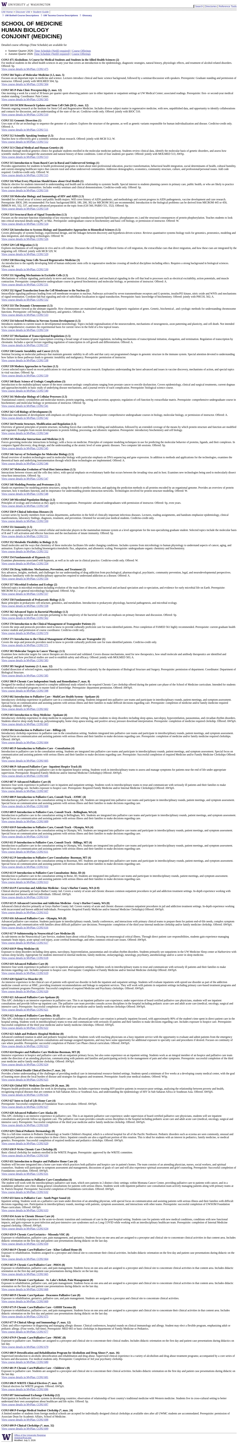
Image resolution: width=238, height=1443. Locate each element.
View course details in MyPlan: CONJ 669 (24, 1301)
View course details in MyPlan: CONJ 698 (24, 1419)
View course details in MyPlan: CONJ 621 (24, 1009)
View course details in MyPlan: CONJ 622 (24, 1027)
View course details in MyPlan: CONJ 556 (24, 578)
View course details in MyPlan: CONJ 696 (24, 1389)
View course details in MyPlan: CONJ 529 (24, 254)
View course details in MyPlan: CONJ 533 (24, 314)
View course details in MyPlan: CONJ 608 (24, 806)
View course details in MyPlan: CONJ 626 (24, 1094)
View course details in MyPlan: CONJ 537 (24, 345)
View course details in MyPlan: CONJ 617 (24, 942)
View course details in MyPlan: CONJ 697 (24, 1404)
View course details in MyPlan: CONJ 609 (24, 821)
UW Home (7, 12)
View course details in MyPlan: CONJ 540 (24, 390)
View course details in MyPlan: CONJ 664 (24, 1258)
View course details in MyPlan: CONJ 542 (24, 418)
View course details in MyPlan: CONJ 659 (24, 1243)
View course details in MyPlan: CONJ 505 (24, 99)
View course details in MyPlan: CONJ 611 (24, 851)
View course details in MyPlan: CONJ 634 (24, 1228)
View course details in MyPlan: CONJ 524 (24, 223)
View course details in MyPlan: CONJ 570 (24, 633)
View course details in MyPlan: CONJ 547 (24, 478)
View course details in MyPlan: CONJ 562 (24, 618)
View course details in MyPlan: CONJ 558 (24, 605)
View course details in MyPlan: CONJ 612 (24, 866)
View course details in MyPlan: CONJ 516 (24, 190)
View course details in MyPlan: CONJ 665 (24, 1274)
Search (199, 6)
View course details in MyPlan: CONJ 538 (24, 360)
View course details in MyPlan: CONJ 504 (24, 84)
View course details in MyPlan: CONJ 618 (24, 957)
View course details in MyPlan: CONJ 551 (24, 536)
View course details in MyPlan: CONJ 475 (24, 69)
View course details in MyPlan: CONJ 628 (24, 1125)
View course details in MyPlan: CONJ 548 (24, 493)
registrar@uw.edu (22, 1437)
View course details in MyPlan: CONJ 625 (24, 1079)
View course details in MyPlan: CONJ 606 (24, 775)
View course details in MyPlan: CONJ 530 (24, 269)
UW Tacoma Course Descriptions (59, 15)
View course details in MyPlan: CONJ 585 (24, 675)
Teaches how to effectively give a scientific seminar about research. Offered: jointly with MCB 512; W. (58, 137)
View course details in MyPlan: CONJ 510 (24, 114)
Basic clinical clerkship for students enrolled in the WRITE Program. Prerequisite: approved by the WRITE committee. (67, 1151)
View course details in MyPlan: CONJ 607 (24, 791)
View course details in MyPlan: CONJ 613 (24, 882)
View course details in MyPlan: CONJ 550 (24, 521)
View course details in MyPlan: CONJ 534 (24, 330)
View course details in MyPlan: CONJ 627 (24, 1106)
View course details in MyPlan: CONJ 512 (24, 141)
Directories (211, 6)
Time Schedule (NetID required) (52, 50)
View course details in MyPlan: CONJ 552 (24, 551)
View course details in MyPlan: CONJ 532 (24, 299)
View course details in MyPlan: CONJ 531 (24, 284)
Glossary (85, 15)
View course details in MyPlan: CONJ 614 (24, 897)
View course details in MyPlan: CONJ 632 (24, 1192)
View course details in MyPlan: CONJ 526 (24, 239)
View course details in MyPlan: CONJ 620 (24, 991)
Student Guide (41, 12)
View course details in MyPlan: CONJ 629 (24, 1143)
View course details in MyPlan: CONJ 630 (24, 1155)
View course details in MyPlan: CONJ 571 (24, 645)
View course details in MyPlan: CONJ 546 (24, 463)
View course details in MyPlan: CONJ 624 (24, 1064)
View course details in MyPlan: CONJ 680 (24, 1362)
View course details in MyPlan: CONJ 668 (24, 1289)
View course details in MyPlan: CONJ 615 (24, 912)
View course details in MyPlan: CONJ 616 (24, 927)
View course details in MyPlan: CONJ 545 (24, 448)
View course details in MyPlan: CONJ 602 (24, 709)
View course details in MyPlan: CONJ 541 (24, 405)
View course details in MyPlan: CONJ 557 (24, 593)
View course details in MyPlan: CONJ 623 (24, 1046)
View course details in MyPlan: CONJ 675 (24, 1316)
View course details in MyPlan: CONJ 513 (24, 157)
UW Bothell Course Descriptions (20, 15)
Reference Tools (228, 6)
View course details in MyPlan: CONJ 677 (24, 1331)
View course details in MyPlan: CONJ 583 (24, 660)
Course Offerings (81, 50)
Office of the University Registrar (30, 1435)
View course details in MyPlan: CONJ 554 (24, 563)
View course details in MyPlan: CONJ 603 (24, 724)
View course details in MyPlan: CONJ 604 (24, 742)
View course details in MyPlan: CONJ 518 (24, 208)
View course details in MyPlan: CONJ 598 (24, 690)
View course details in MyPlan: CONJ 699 (24, 1428)
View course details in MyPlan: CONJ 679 (24, 1346)
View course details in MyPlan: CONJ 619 (24, 973)
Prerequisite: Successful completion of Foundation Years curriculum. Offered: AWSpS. (49, 1102)
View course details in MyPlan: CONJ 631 (24, 1173)
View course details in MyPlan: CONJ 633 (24, 1210)
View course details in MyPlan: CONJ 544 (24, 433)
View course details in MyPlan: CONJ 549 (24, 505)
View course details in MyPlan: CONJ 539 (24, 375)
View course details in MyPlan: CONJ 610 (24, 836)
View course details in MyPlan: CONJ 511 (24, 129)
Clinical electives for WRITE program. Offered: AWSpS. (32, 1385)
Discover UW (23, 12)
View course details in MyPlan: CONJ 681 (24, 1377)
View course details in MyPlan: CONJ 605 (24, 760)
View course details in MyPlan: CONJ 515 (24, 175)
